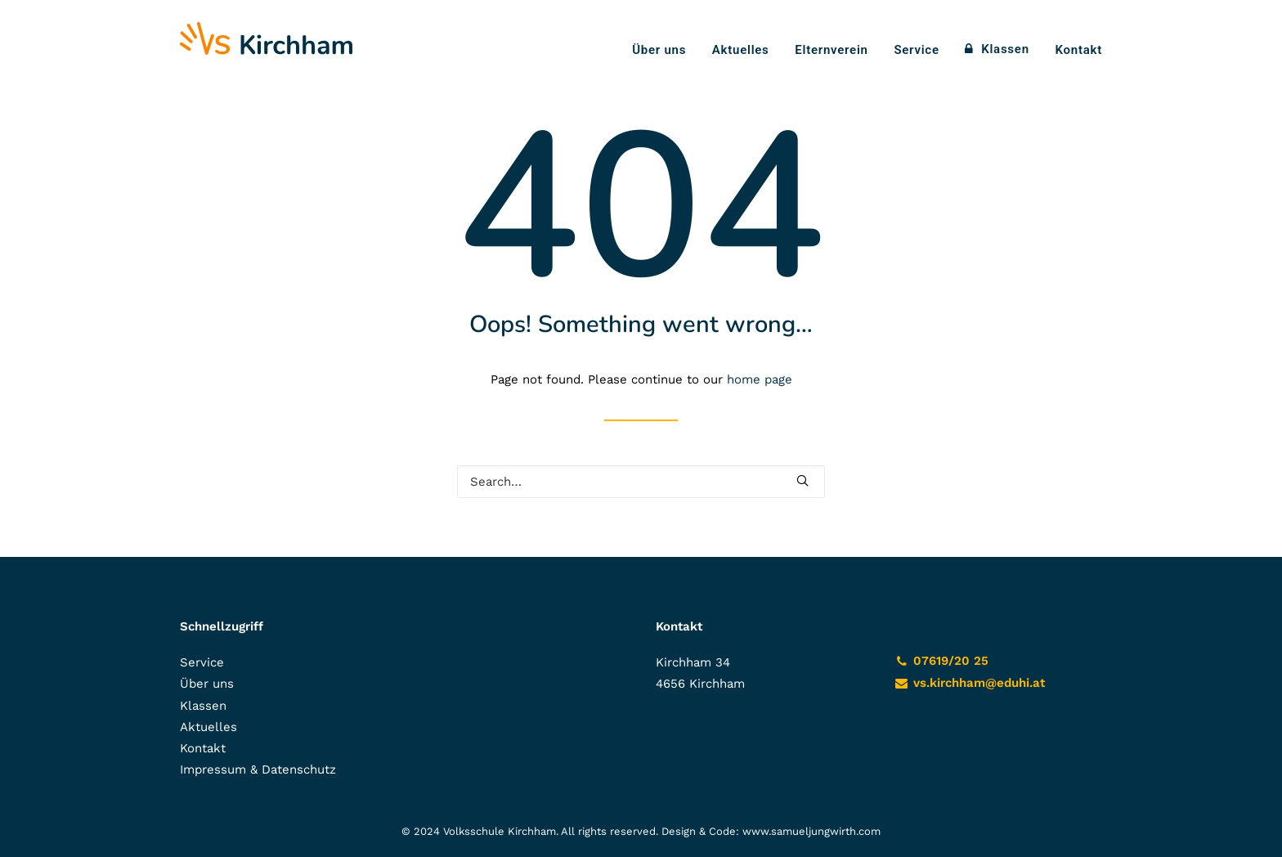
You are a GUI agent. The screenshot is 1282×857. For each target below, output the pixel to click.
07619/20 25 (950, 660)
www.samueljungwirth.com (811, 831)
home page (759, 379)
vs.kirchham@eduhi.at (979, 682)
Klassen (1005, 49)
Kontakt (1079, 50)
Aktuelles (740, 50)
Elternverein (831, 50)
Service (916, 50)
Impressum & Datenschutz (258, 769)
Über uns (659, 50)
